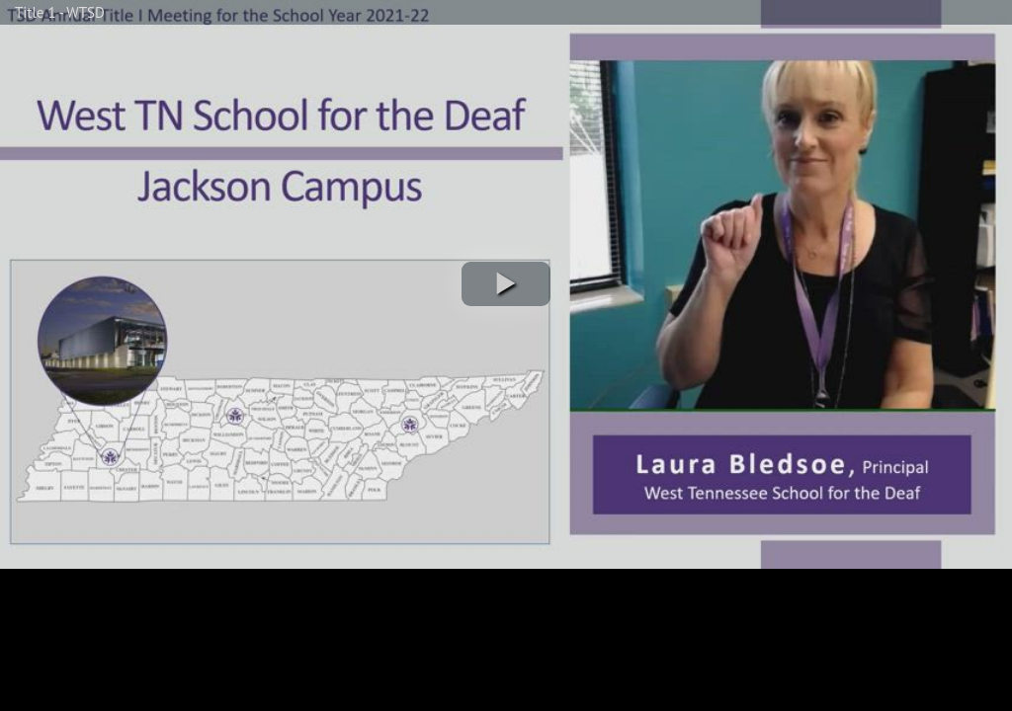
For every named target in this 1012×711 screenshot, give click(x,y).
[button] (506, 284)
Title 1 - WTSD (60, 12)
